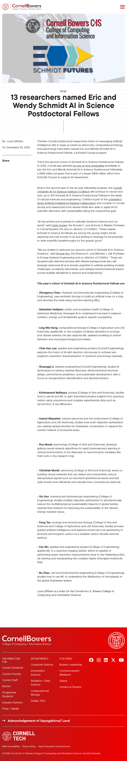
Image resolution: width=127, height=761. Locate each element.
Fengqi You (62, 253)
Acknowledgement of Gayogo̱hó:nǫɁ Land (39, 721)
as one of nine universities (88, 165)
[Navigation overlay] (122, 7)
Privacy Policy (29, 746)
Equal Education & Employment (54, 746)
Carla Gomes (59, 225)
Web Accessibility (11, 746)
